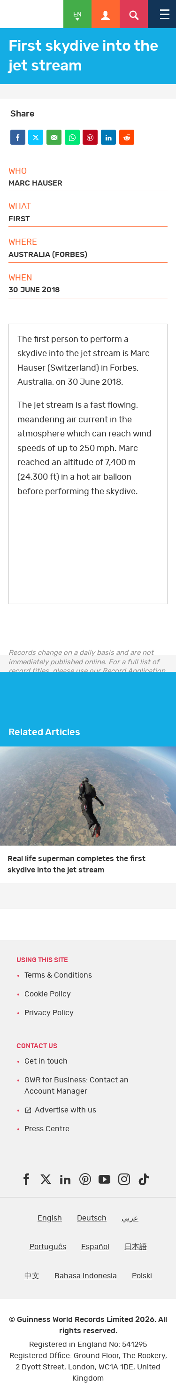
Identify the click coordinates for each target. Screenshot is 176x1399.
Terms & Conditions (58, 975)
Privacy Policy (49, 1013)
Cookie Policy (47, 994)
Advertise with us (65, 1110)
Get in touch (46, 1061)
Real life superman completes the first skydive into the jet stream (76, 864)
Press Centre (46, 1129)
